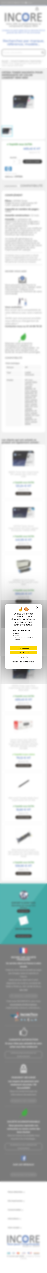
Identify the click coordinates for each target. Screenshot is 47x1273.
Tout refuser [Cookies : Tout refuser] (23, 653)
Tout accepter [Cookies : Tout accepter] (23, 648)
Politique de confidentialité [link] (23, 662)
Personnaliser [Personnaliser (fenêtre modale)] (23, 657)
